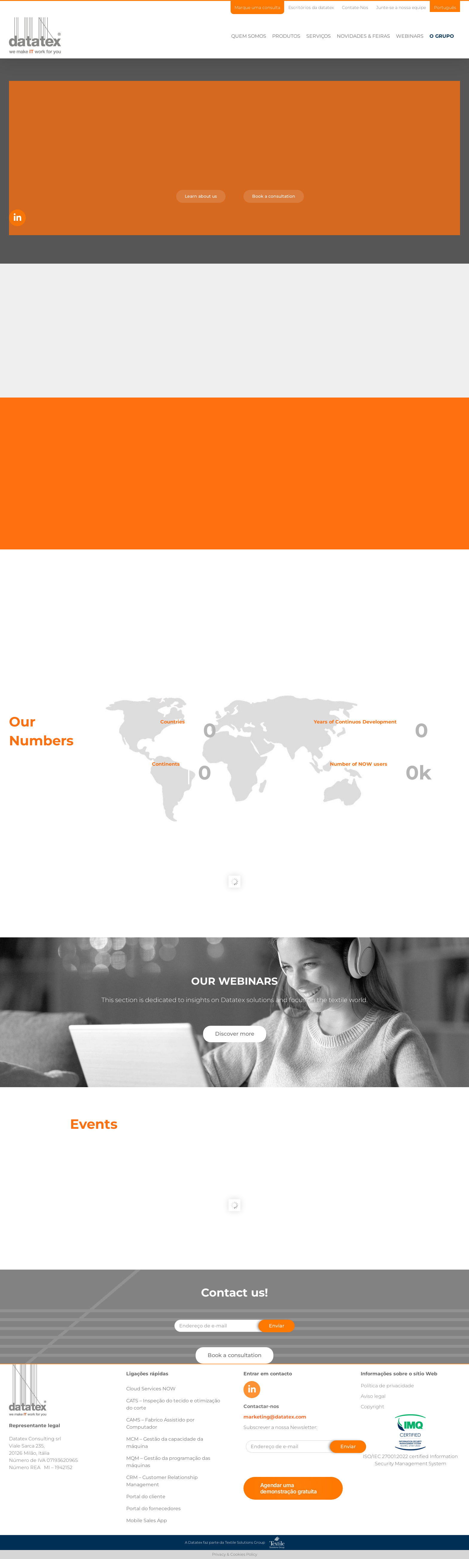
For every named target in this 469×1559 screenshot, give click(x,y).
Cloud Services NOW (151, 1389)
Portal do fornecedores (153, 1508)
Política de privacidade (387, 1386)
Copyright (372, 1407)
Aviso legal (373, 1396)
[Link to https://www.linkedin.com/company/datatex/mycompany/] (17, 217)
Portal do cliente (145, 1496)
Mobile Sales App (146, 1520)
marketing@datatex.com (274, 1417)
